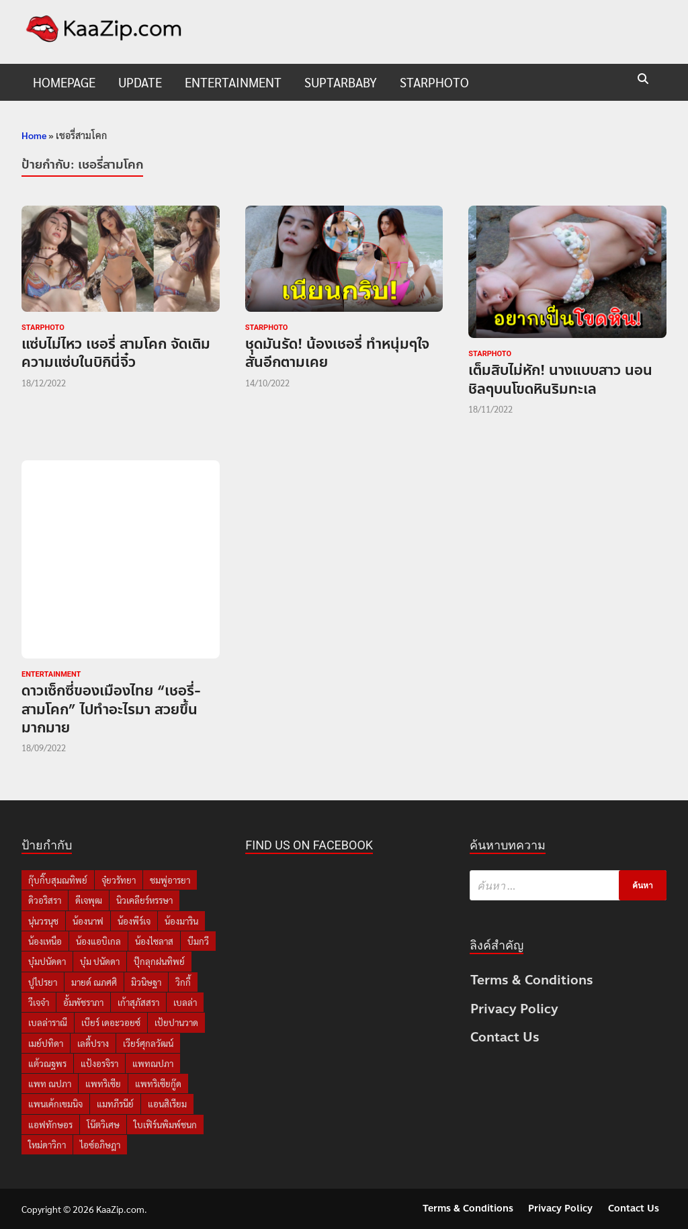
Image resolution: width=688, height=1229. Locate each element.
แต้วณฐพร (47, 1063)
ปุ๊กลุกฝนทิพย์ (159, 961)
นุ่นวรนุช (43, 921)
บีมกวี (198, 941)
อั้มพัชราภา (83, 1002)
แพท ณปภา (49, 1083)
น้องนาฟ (88, 921)
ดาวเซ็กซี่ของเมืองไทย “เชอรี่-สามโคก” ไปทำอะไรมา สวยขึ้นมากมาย (111, 709)
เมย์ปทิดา (45, 1043)
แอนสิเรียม (167, 1103)
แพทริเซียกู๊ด (158, 1083)
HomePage (64, 82)
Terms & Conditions (531, 980)
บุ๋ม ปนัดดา (100, 961)
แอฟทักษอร (50, 1124)
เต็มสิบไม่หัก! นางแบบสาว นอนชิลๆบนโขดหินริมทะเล (560, 379)
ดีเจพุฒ (88, 900)
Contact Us (505, 1037)
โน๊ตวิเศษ (103, 1124)
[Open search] (643, 79)
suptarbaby (340, 82)
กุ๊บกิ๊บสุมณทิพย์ (57, 880)
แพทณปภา (152, 1063)
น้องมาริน (181, 921)
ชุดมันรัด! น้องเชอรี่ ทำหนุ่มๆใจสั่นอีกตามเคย (337, 353)
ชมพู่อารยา (170, 880)
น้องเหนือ (45, 941)
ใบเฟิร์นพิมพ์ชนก (165, 1124)
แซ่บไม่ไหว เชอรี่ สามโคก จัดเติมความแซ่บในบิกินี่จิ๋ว (116, 353)
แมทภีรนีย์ (115, 1103)
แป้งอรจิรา (99, 1063)
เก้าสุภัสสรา (138, 1002)
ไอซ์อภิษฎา (100, 1144)
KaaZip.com (120, 1209)
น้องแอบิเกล (98, 941)
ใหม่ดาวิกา (47, 1144)
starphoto (434, 82)
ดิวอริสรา (44, 900)
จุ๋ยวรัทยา (118, 880)
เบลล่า (185, 1002)
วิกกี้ (183, 982)
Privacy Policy (514, 1009)
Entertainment (233, 82)
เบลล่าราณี (47, 1022)
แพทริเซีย (103, 1083)
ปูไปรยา (42, 982)
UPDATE (140, 82)
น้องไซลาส (154, 941)
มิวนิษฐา (146, 982)
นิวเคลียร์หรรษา (144, 900)
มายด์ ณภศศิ (94, 982)
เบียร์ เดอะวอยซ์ (110, 1022)
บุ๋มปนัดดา (47, 961)
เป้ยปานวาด (176, 1022)
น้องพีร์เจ (134, 921)
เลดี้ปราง (93, 1043)
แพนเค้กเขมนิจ (55, 1103)
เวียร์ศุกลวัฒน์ (148, 1043)
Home (34, 135)
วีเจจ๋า (38, 1002)
